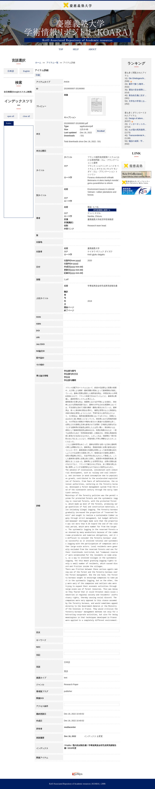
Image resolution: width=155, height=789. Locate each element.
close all (26, 116)
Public (8, 123)
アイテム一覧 (52, 62)
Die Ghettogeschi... (137, 78)
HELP (75, 49)
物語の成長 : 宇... (136, 141)
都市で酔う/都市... (137, 84)
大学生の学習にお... (137, 101)
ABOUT (92, 49)
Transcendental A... (137, 135)
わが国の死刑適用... (137, 130)
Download (100, 131)
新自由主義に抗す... (137, 95)
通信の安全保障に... (137, 90)
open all (10, 116)
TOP (61, 49)
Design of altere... (136, 118)
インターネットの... (137, 124)
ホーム (38, 62)
